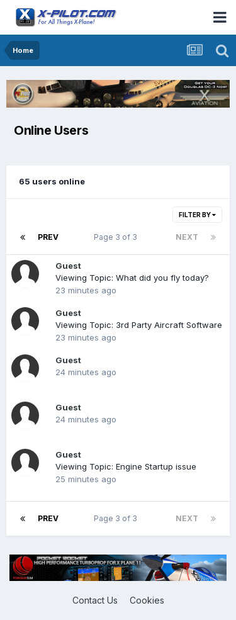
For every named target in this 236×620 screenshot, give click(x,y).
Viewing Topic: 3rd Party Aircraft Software (138, 325)
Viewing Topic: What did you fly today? (132, 278)
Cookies (147, 600)
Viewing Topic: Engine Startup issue (125, 466)
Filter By (197, 214)
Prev (48, 237)
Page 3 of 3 (117, 237)
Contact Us (95, 600)
